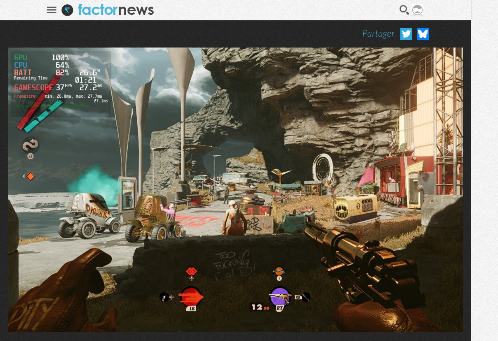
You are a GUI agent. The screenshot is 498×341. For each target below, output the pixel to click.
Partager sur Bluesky (423, 34)
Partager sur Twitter (406, 34)
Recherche (404, 10)
